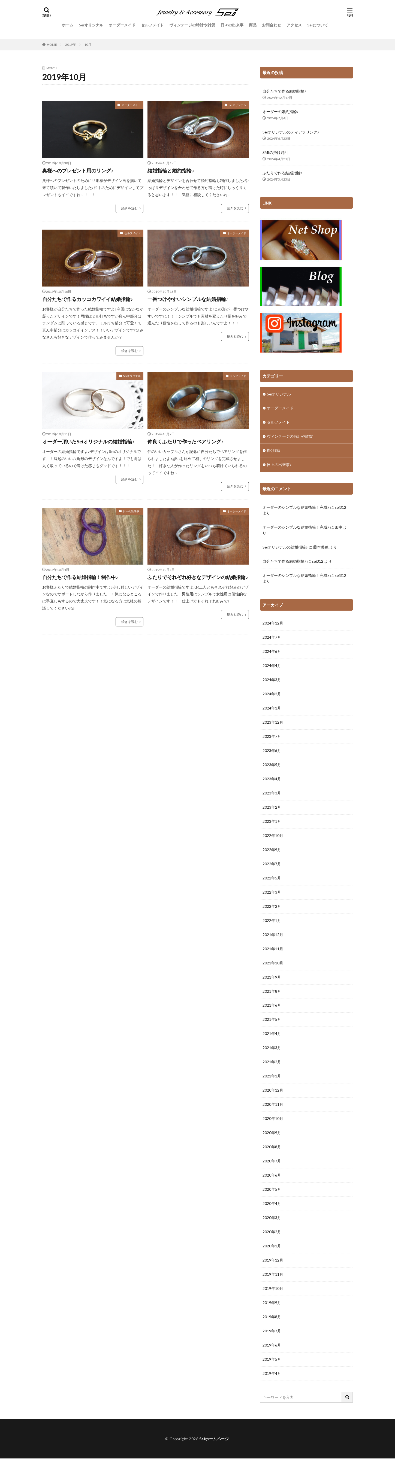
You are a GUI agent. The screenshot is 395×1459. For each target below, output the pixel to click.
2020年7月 (272, 1161)
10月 (87, 44)
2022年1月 (272, 921)
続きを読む (129, 208)
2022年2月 (272, 906)
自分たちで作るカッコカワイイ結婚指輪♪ (87, 299)
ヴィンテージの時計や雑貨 (192, 25)
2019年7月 (272, 1331)
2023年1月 (272, 822)
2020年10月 (273, 1119)
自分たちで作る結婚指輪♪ (284, 91)
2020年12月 (273, 1091)
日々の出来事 (232, 25)
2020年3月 (272, 1218)
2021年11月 (273, 949)
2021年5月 (272, 1020)
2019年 (70, 44)
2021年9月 (272, 977)
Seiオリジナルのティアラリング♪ (291, 132)
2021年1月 (272, 1076)
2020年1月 (272, 1246)
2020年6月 (272, 1176)
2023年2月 (272, 807)
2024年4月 (272, 666)
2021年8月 (272, 991)
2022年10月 (273, 836)
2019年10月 (273, 1289)
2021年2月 (272, 1062)
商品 (253, 25)
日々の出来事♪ (132, 511)
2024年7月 (272, 637)
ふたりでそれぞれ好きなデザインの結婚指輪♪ (197, 577)
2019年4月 (272, 1374)
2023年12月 (273, 722)
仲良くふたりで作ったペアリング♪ (185, 441)
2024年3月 (272, 680)
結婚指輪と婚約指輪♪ (170, 170)
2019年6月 (272, 1346)
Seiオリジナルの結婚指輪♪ (285, 547)
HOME (52, 44)
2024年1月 (272, 708)
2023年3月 (272, 793)
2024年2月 (272, 694)
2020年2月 (272, 1232)
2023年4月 (272, 779)
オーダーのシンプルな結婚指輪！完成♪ (296, 507)
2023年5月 (272, 765)
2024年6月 (272, 652)
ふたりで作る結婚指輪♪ (283, 172)
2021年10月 (273, 963)
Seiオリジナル (91, 25)
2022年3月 (272, 892)
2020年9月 (272, 1133)
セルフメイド (152, 25)
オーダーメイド (122, 25)
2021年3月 (272, 1048)
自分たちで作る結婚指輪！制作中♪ (80, 577)
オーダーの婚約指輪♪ (281, 111)
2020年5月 (272, 1190)
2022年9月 (272, 850)
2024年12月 (273, 623)
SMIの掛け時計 (275, 152)
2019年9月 (272, 1303)
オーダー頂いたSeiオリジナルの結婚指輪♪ (88, 441)
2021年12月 (273, 935)
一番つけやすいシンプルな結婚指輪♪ (187, 299)
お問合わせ (271, 25)
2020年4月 (272, 1204)
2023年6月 (272, 751)
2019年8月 (272, 1317)
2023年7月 (272, 737)
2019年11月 (273, 1275)
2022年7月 (272, 864)
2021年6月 (272, 1006)
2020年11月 (273, 1105)
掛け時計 (274, 451)
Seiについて (317, 25)
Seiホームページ (214, 1439)
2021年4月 (272, 1034)
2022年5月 (272, 878)
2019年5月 (272, 1360)
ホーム (67, 25)
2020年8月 (272, 1147)
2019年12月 (273, 1261)
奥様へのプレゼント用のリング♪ (77, 170)
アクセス (294, 25)
